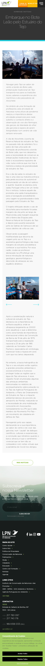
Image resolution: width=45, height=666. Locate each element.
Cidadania (6, 563)
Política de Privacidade (10, 551)
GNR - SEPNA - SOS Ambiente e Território (17, 589)
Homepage (18, 11)
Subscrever (24, 514)
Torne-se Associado (23, 4)
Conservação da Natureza (12, 554)
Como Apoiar (7, 545)
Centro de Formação (10, 568)
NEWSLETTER (32, 3)
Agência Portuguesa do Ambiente (15, 592)
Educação (6, 566)
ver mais (5, 596)
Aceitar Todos (22, 654)
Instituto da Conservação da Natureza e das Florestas (19, 585)
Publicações (6, 557)
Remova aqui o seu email (15, 516)
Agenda (5, 574)
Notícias (27, 11)
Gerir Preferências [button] (22, 663)
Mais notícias (22, 462)
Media (4, 560)
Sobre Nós (6, 548)
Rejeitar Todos (22, 659)
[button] (9, 305)
